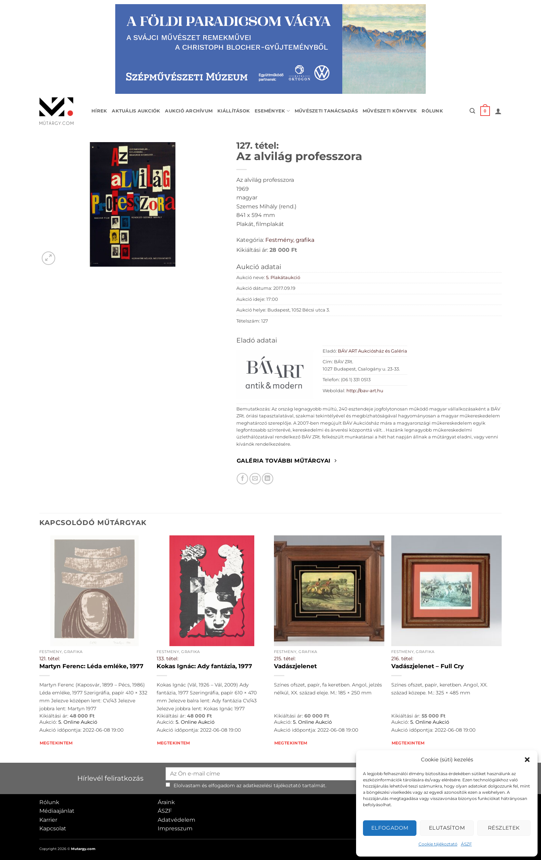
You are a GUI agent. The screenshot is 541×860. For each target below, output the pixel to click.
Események (272, 111)
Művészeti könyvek (390, 110)
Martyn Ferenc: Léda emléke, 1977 (91, 666)
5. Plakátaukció (283, 277)
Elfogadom (390, 827)
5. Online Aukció (77, 722)
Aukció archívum (189, 110)
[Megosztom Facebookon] (242, 478)
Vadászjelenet (295, 666)
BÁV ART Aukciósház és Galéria (372, 351)
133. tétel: (167, 658)
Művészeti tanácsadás (326, 110)
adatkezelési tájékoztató (272, 785)
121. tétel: (49, 658)
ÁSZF (466, 844)
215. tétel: (285, 658)
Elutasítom (447, 827)
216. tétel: (402, 658)
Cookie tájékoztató (438, 844)
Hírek (99, 110)
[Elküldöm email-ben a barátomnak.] (255, 478)
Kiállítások (233, 110)
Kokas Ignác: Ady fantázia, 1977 (204, 666)
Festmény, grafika (289, 240)
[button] (527, 759)
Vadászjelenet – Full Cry (427, 666)
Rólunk (432, 110)
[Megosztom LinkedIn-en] (267, 478)
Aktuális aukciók (136, 110)
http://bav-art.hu (364, 390)
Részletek (504, 827)
